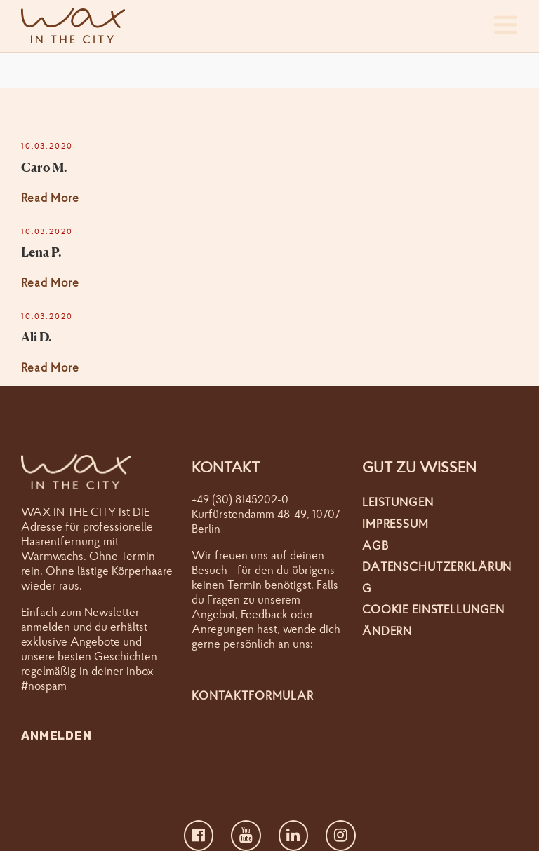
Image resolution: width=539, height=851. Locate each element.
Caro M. (44, 167)
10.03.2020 (47, 145)
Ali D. (36, 336)
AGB (375, 545)
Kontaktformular (253, 695)
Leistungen (398, 501)
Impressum (395, 523)
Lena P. (41, 251)
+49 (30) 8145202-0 (240, 498)
